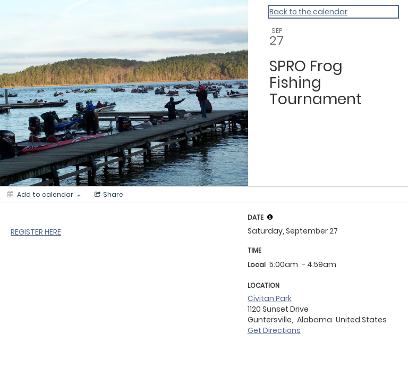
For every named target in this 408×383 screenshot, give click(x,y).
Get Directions (274, 330)
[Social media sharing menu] (108, 195)
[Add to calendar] (44, 195)
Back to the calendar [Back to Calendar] (308, 11)
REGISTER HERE (36, 232)
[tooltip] (270, 217)
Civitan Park (270, 298)
